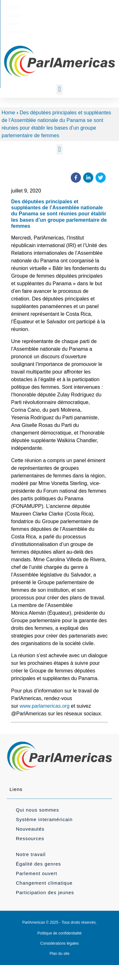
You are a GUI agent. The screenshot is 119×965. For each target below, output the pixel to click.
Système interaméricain (44, 819)
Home (8, 112)
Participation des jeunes (45, 892)
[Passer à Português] (90, 7)
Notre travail (31, 854)
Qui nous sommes (37, 810)
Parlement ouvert (36, 873)
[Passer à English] (27, 7)
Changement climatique (44, 883)
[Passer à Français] (46, 7)
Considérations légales (59, 943)
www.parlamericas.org (44, 706)
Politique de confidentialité (59, 933)
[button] (59, 89)
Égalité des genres (38, 864)
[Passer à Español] (67, 7)
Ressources (30, 838)
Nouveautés (30, 829)
